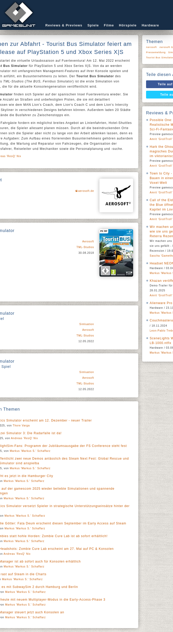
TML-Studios (85, 247)
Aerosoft (88, 241)
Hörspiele (127, 25)
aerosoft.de (86, 190)
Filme (109, 25)
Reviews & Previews (63, 25)
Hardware (150, 25)
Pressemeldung (156, 52)
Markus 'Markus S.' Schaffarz (30, 451)
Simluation (86, 324)
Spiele (93, 25)
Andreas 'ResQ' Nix (24, 438)
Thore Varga (21, 425)
